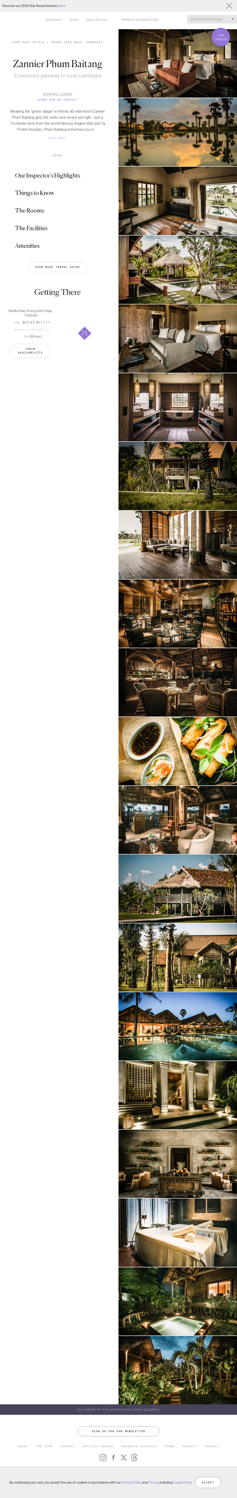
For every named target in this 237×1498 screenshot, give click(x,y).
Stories (74, 20)
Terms (153, 1482)
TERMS (169, 1446)
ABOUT (23, 1446)
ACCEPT (208, 1482)
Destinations (53, 20)
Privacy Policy (132, 1482)
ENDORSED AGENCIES (139, 1446)
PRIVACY (189, 1446)
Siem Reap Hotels (28, 42)
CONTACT (212, 1446)
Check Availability (30, 350)
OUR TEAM (44, 1446)
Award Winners (96, 20)
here (62, 6)
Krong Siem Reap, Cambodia (77, 42)
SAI (26, 336)
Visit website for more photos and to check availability (118, 1409)
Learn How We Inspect (57, 99)
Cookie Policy (182, 1482)
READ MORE (57, 138)
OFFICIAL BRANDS (98, 1446)
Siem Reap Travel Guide (57, 267)
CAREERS (67, 1446)
